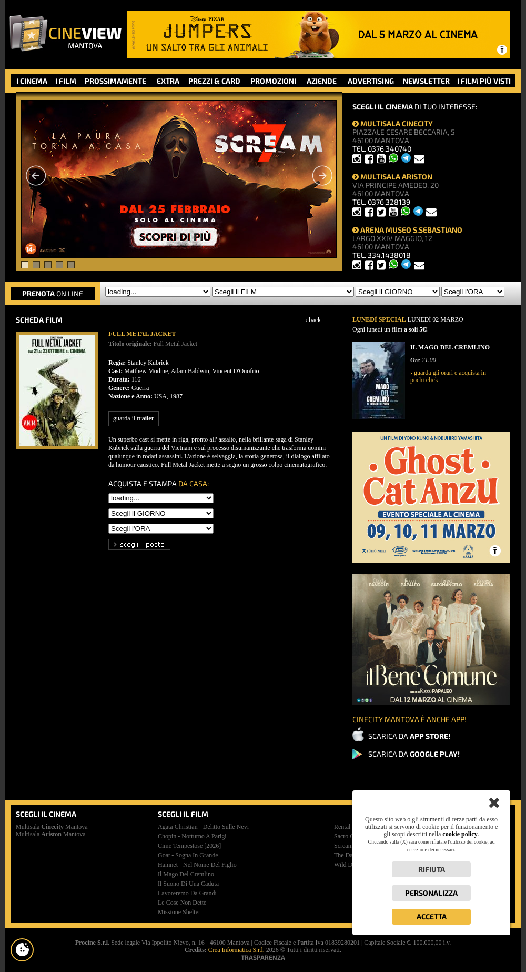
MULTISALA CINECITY (392, 123)
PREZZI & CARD (214, 80)
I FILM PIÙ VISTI (484, 80)
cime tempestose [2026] (189, 845)
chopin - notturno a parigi (192, 836)
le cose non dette (182, 902)
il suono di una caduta (188, 883)
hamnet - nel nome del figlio (197, 864)
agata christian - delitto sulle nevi (203, 826)
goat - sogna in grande (188, 855)
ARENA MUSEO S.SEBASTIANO (407, 229)
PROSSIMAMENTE (115, 80)
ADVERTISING (371, 80)
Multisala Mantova (52, 826)
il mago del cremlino (186, 874)
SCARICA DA (409, 735)
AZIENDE (322, 80)
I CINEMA (31, 80)
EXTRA (168, 80)
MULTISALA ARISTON (392, 176)
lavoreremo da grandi (187, 893)
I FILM (65, 80)
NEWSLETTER (426, 80)
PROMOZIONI (273, 80)
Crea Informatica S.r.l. (236, 950)
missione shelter (179, 912)
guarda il (133, 418)
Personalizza (431, 892)
